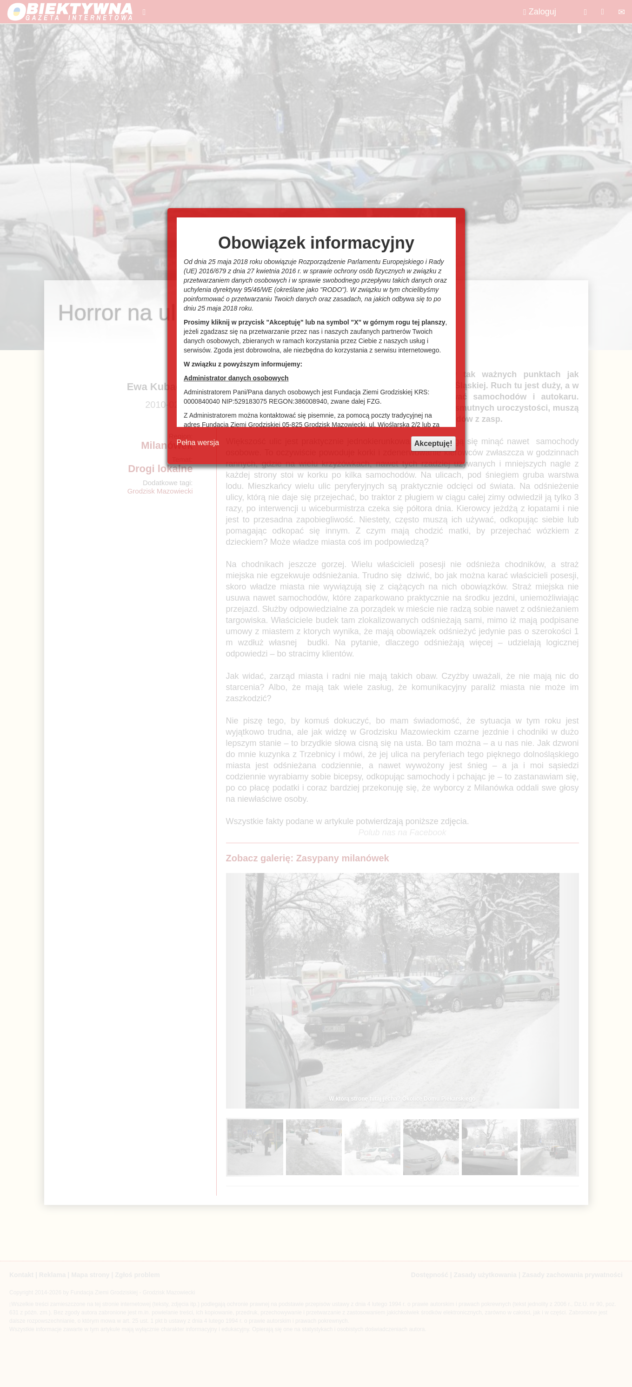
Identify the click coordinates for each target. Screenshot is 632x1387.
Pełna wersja (198, 443)
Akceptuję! (433, 443)
